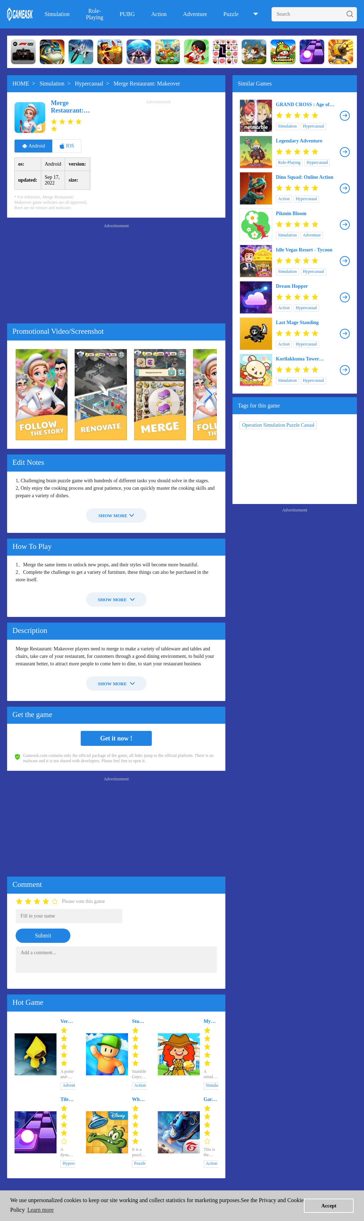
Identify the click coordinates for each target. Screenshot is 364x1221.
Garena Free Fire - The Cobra (211, 1099)
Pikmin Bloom (291, 213)
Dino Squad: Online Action (304, 177)
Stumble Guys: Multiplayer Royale (139, 1021)
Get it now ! (116, 738)
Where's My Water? (139, 1099)
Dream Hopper (292, 286)
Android (33, 146)
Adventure (195, 14)
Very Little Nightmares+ (67, 1021)
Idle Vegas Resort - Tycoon (304, 250)
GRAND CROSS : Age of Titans (303, 105)
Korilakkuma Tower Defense (297, 359)
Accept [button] (328, 1206)
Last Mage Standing (297, 322)
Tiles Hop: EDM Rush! (66, 1099)
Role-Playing (94, 14)
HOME (20, 83)
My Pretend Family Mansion (211, 1021)
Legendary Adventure (299, 141)
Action (159, 14)
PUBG (127, 14)
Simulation (56, 14)
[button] (208, 394)
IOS (66, 146)
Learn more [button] (40, 1210)
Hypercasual (89, 83)
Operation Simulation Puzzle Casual (278, 425)
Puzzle (231, 14)
